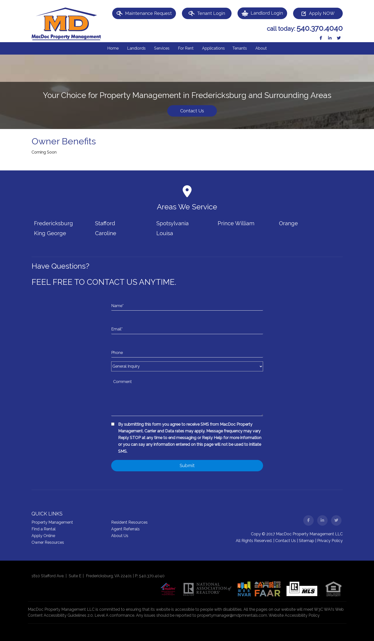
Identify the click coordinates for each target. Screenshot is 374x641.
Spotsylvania (172, 223)
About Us (119, 535)
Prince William (236, 223)
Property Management (52, 522)
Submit (187, 465)
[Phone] (187, 347)
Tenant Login (206, 13)
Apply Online (43, 535)
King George (50, 233)
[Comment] (187, 396)
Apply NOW (318, 13)
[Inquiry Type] (187, 366)
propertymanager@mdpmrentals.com (232, 615)
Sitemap (306, 540)
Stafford (105, 223)
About (261, 48)
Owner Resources (48, 542)
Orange (288, 223)
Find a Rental (44, 529)
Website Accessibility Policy (294, 615)
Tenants (239, 48)
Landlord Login (262, 13)
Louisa (164, 233)
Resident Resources (129, 522)
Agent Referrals (125, 529)
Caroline (105, 233)
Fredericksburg (53, 223)
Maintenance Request (144, 13)
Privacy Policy (330, 540)
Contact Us (192, 110)
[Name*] (187, 301)
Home (113, 48)
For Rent (186, 48)
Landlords (136, 48)
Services (162, 48)
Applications (213, 48)
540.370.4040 (320, 28)
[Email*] (187, 324)
